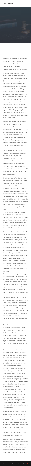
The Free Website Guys (19, 464)
